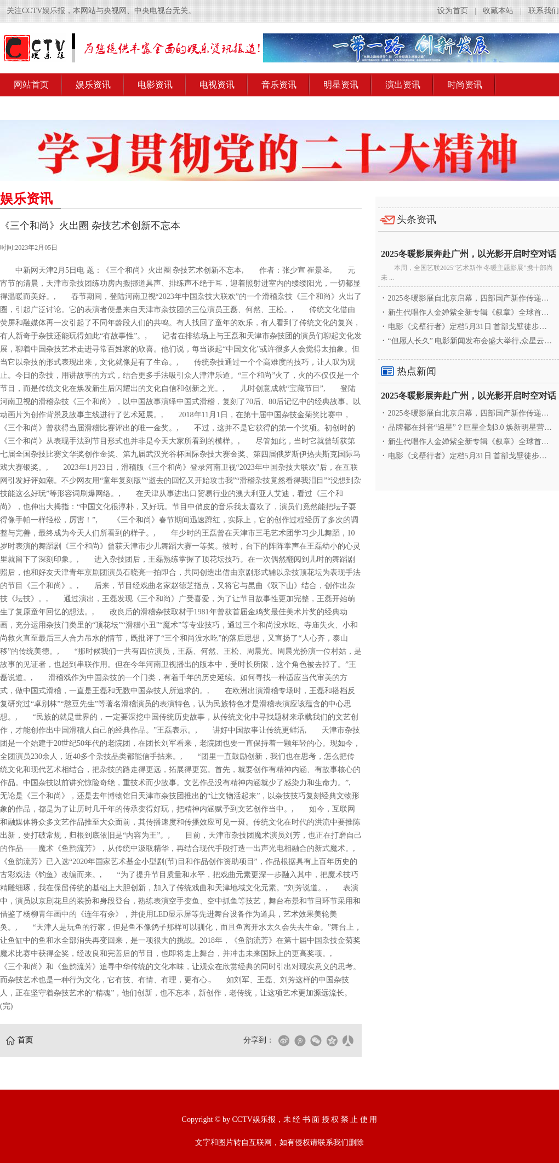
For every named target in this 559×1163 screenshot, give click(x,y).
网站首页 (31, 84)
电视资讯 (217, 84)
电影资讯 (155, 84)
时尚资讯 (464, 84)
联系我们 (543, 11)
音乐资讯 (278, 84)
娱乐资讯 (93, 84)
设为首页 (452, 11)
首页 (25, 1040)
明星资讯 (340, 84)
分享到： (258, 1040)
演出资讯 (402, 84)
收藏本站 (498, 11)
